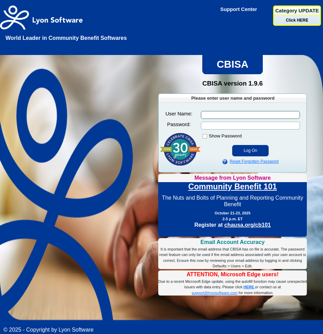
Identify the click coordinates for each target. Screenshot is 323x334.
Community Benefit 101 (232, 186)
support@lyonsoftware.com (214, 293)
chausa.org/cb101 (247, 225)
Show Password (225, 135)
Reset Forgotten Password (254, 161)
